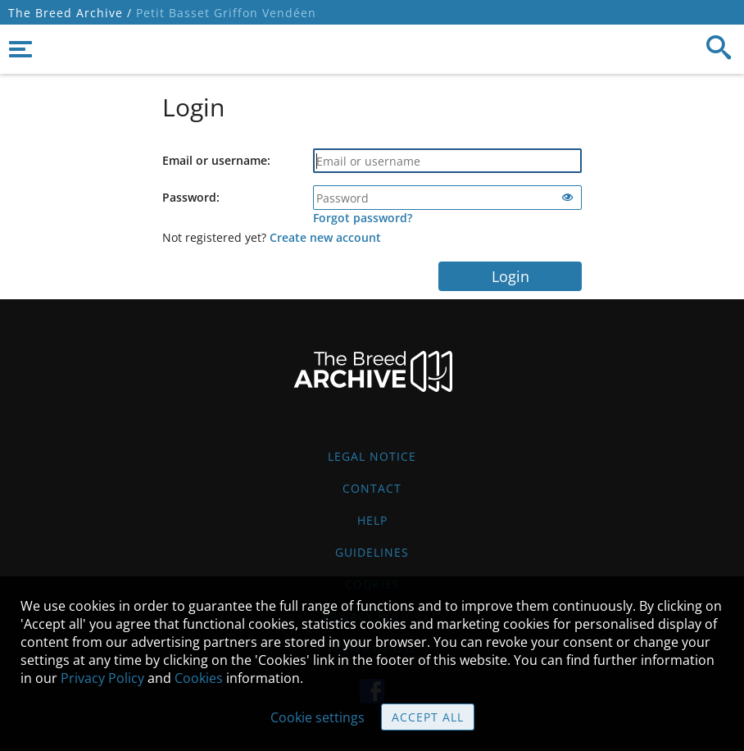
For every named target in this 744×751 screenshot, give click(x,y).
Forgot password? (362, 217)
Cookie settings (317, 717)
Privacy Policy (102, 678)
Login (510, 276)
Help (372, 520)
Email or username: (216, 160)
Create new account (325, 237)
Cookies (199, 678)
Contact (372, 488)
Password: (191, 197)
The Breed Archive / (70, 12)
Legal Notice (372, 456)
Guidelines (372, 552)
